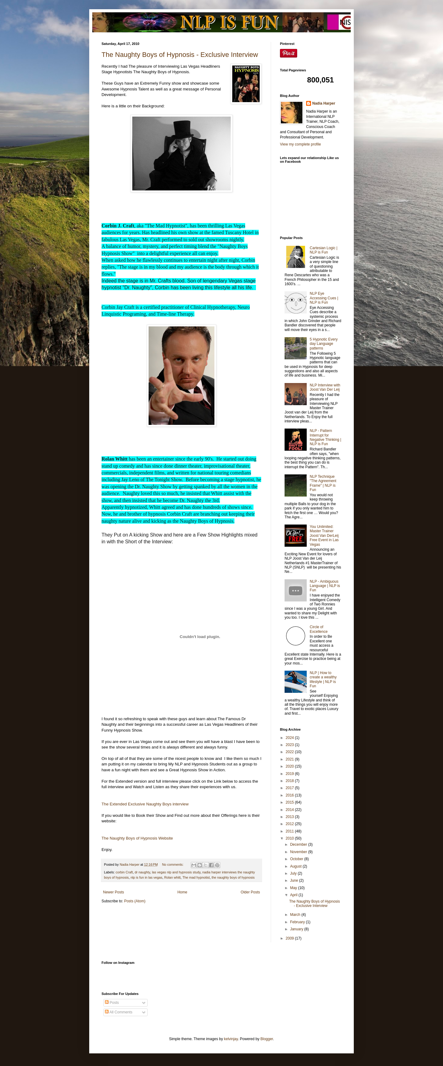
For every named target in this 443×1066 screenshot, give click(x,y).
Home (182, 892)
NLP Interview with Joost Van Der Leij (325, 387)
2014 (290, 810)
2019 (290, 774)
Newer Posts (113, 892)
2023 (290, 745)
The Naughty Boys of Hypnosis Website (137, 838)
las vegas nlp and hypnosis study (176, 872)
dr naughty (142, 872)
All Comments (118, 1012)
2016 (290, 795)
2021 (290, 759)
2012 (290, 824)
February (298, 922)
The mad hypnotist (196, 877)
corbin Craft (124, 872)
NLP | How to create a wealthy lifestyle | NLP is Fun (323, 679)
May (294, 888)
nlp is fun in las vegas (146, 877)
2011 (290, 831)
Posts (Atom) (134, 901)
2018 (290, 781)
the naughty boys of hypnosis (233, 877)
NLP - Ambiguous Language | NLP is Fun (325, 586)
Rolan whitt (172, 877)
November (299, 852)
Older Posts (250, 892)
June (294, 880)
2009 (290, 938)
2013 (290, 817)
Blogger (267, 1039)
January (297, 929)
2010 (290, 838)
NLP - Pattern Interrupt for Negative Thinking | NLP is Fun (325, 437)
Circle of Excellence (319, 629)
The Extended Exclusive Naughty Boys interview (146, 804)
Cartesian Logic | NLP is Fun (323, 250)
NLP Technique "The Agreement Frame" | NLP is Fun (323, 483)
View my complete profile (300, 144)
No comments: (173, 864)
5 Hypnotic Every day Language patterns (324, 343)
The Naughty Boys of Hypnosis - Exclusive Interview (180, 54)
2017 (290, 788)
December (299, 844)
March (295, 914)
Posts (112, 1002)
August (296, 866)
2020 (290, 766)
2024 (290, 738)
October (297, 859)
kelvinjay (231, 1039)
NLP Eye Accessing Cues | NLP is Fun (324, 298)
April (294, 895)
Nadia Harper (323, 103)
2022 (290, 752)
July (294, 873)
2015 (290, 802)
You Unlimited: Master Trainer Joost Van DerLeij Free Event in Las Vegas (324, 536)
